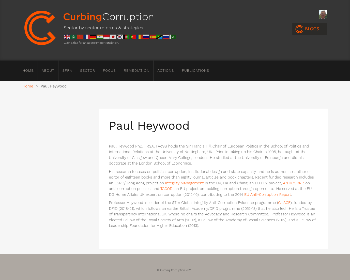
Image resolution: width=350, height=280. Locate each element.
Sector (87, 70)
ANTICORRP (293, 183)
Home (28, 70)
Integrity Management (184, 183)
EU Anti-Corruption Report (267, 194)
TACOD (166, 188)
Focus (109, 70)
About (48, 70)
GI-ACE (284, 202)
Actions (165, 70)
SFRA (67, 70)
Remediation (136, 70)
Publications (195, 70)
